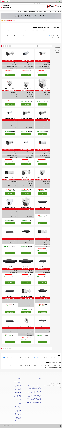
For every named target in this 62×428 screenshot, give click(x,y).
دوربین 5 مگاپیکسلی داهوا (17, 395)
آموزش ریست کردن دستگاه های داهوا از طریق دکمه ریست (33, 394)
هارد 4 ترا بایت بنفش (18, 420)
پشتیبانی (40, 378)
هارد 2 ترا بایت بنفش (18, 418)
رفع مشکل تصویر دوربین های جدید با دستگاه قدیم (34, 396)
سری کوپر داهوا (19, 385)
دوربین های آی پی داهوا (37, 357)
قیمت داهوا (19, 378)
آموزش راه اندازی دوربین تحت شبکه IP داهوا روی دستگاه (33, 398)
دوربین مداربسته (48, 35)
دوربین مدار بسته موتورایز (17, 379)
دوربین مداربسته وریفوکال (17, 381)
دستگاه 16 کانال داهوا (18, 413)
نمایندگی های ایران (18, 398)
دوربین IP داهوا (5, 357)
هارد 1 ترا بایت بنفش (18, 417)
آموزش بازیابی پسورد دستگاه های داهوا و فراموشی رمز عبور (33, 392)
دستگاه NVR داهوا (18, 409)
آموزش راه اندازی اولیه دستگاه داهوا (36, 399)
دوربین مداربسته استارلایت (17, 389)
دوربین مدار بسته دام (18, 382)
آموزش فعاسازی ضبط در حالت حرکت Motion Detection (33, 391)
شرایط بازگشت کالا (18, 399)
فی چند (20, 407)
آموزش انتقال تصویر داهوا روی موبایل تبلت (35, 388)
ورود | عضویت (58, 1)
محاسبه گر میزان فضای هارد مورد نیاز (36, 395)
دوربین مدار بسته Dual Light (17, 402)
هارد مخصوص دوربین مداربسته (17, 404)
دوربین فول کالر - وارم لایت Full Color (15, 406)
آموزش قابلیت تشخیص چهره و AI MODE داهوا (34, 387)
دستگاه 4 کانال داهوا (18, 410)
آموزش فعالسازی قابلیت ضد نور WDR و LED (35, 389)
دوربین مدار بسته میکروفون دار (17, 391)
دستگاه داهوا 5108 (18, 416)
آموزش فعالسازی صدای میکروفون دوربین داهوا (34, 385)
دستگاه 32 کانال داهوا (18, 414)
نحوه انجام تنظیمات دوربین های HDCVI (35, 401)
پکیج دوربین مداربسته (18, 392)
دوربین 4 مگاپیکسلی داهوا (17, 396)
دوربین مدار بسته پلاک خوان (17, 386)
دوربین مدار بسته (57, 50)
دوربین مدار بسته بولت (18, 388)
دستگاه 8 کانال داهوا (18, 411)
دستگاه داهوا (57, 52)
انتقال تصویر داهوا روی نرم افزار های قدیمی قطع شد (34, 402)
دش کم (20, 403)
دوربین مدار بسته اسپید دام (17, 384)
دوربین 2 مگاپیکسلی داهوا (17, 393)
